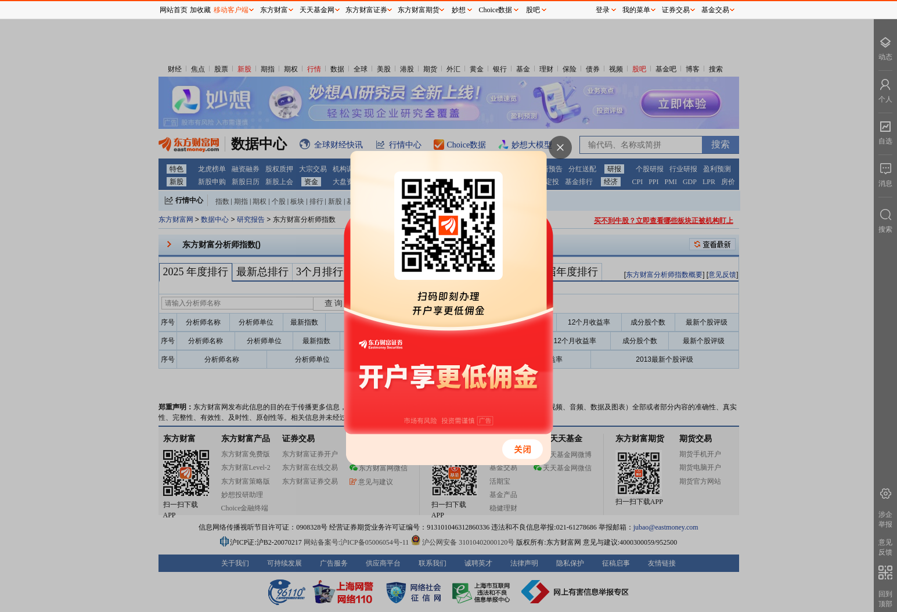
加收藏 (200, 10)
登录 (603, 10)
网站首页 (174, 10)
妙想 (459, 10)
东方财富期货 (419, 10)
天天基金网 (317, 10)
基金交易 (715, 10)
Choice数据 (496, 10)
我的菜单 (636, 10)
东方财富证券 (366, 10)
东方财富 (274, 10)
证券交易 (676, 10)
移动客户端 (231, 10)
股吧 (533, 10)
